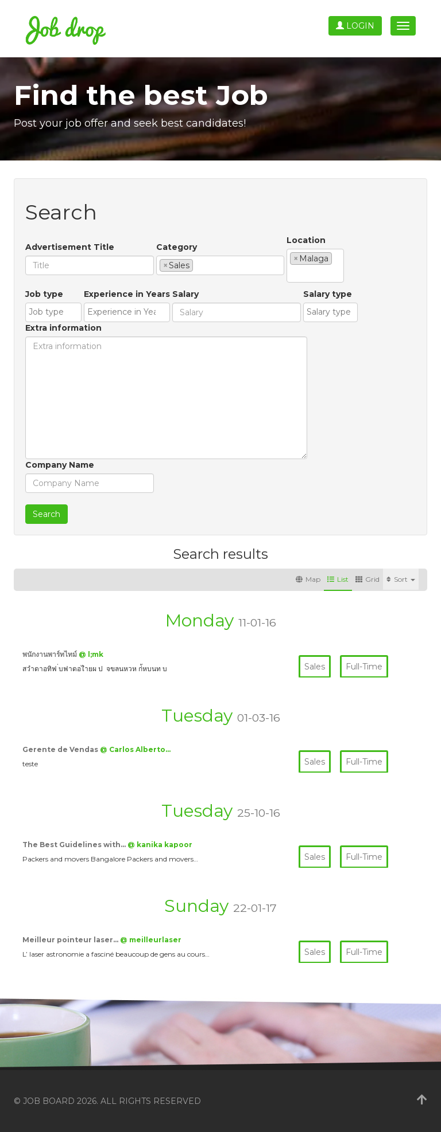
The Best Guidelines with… (74, 844)
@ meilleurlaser (150, 939)
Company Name (59, 465)
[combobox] (220, 265)
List (338, 579)
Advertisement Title (69, 247)
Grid (367, 579)
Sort (400, 579)
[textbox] (199, 265)
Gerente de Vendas (61, 749)
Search (46, 514)
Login (355, 26)
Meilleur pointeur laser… (71, 939)
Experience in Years (127, 294)
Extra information (63, 328)
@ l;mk (91, 654)
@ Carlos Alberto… (135, 749)
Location (306, 240)
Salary (185, 294)
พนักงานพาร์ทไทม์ (50, 654)
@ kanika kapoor (159, 844)
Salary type (327, 294)
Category (176, 247)
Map (308, 579)
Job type (44, 294)
